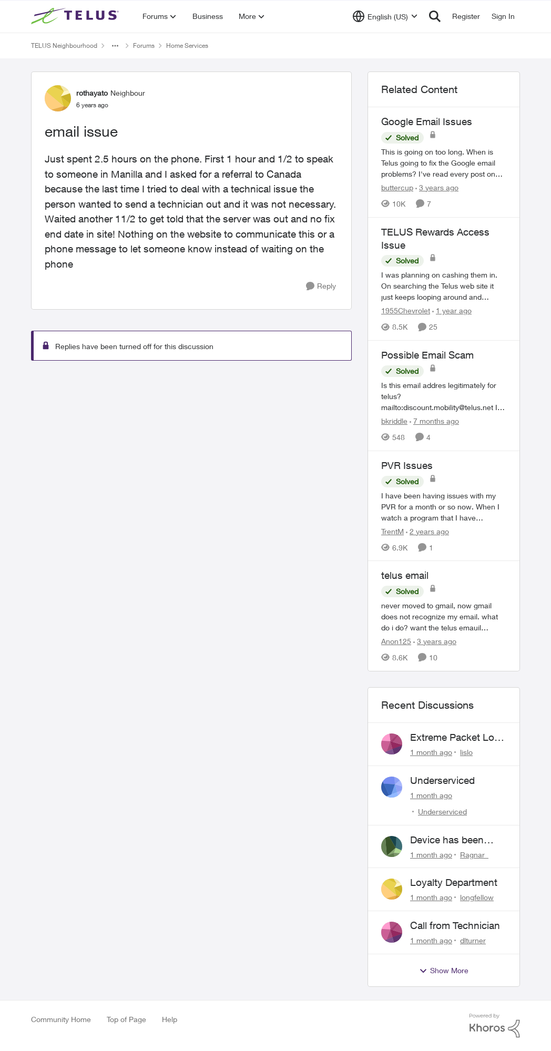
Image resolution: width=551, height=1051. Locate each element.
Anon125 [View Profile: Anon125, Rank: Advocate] (396, 641)
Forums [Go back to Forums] (144, 45)
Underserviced (442, 780)
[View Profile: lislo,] (391, 743)
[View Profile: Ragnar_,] (391, 846)
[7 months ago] (434, 420)
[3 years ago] (436, 187)
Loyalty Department (453, 882)
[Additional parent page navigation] (115, 45)
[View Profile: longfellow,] (391, 889)
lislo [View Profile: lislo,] (466, 752)
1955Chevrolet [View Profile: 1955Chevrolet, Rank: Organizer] (405, 310)
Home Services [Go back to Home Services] (187, 45)
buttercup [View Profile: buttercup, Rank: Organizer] (397, 187)
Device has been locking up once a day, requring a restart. (449, 840)
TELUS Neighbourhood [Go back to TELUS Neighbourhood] (64, 45)
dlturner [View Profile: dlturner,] (473, 940)
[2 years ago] (427, 530)
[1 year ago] (452, 310)
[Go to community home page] (76, 16)
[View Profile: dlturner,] (391, 932)
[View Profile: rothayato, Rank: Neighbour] (58, 98)
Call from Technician (455, 925)
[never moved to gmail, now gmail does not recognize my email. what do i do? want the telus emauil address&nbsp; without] (443, 616)
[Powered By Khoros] (495, 1026)
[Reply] (321, 286)
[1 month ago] (431, 752)
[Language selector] (385, 16)
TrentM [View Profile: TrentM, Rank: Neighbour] (392, 530)
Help (169, 1019)
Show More (443, 970)
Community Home (61, 1019)
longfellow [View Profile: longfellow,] (477, 897)
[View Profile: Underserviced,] (391, 787)
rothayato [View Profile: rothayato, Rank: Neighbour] (92, 92)
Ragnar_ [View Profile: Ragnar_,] (474, 854)
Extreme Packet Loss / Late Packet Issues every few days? (457, 737)
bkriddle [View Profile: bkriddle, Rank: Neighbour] (394, 420)
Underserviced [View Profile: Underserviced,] (442, 811)
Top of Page (126, 1019)
